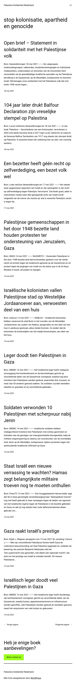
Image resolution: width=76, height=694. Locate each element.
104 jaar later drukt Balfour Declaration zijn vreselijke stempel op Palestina (31, 111)
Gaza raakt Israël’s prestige (31, 531)
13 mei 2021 (9, 517)
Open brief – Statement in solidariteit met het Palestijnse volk (35, 49)
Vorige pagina (11, 624)
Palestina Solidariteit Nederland (19, 5)
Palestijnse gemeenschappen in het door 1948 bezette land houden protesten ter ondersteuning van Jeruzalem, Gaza (36, 235)
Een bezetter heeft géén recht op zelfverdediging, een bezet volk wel (37, 170)
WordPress (36, 678)
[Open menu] (70, 5)
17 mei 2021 (9, 208)
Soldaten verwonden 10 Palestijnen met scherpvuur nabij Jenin (37, 414)
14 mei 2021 (9, 276)
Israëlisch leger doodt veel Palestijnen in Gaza (31, 583)
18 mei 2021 (9, 91)
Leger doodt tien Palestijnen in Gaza (35, 359)
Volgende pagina (63, 624)
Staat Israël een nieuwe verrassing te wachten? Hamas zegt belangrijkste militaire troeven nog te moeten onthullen (37, 475)
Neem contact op (14, 657)
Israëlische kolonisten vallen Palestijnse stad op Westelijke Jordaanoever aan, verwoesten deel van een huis (35, 300)
